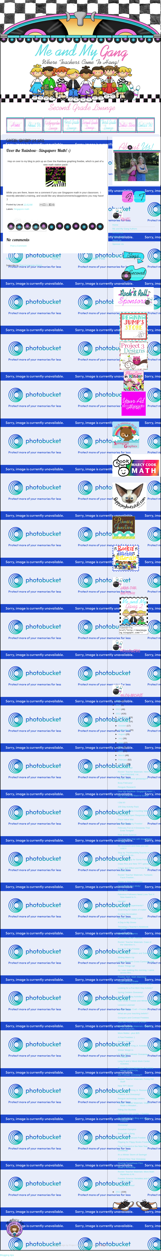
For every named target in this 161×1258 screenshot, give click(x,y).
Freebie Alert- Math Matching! (132, 978)
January (122, 765)
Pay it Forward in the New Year (133, 1147)
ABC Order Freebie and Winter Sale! (135, 1002)
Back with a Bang (126, 1135)
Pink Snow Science (127, 836)
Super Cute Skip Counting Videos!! (134, 812)
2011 (118, 1193)
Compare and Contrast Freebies (133, 1019)
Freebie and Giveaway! (129, 1096)
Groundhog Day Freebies (130, 939)
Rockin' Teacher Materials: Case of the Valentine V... (134, 944)
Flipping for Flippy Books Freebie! (134, 1143)
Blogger (103, 1246)
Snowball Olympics (127, 1131)
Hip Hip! (122, 903)
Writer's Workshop (126, 1169)
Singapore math (21, 209)
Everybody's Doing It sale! (130, 919)
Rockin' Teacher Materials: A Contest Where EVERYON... (135, 1070)
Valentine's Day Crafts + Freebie (133, 1115)
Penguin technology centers (131, 1100)
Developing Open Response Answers (136, 817)
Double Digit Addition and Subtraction (136, 954)
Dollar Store (118, 236)
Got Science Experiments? (131, 907)
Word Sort (123, 891)
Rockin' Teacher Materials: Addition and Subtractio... (135, 1028)
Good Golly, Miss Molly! (129, 887)
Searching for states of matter (132, 911)
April (120, 752)
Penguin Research (127, 788)
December (123, 719)
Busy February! (125, 784)
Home (56, 258)
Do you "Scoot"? (126, 1043)
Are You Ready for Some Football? (134, 861)
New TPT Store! (125, 1087)
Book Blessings (125, 769)
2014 (118, 706)
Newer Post (14, 258)
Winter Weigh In (125, 1051)
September (124, 731)
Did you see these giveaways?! (133, 780)
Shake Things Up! (126, 967)
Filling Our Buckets (127, 1111)
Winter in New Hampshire (130, 883)
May (120, 748)
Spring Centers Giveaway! (130, 994)
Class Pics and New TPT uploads (134, 865)
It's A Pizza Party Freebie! (130, 825)
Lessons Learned (126, 1006)
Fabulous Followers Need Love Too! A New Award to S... (136, 897)
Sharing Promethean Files (130, 1164)
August (122, 735)
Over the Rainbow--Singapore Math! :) (136, 793)
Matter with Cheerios (128, 935)
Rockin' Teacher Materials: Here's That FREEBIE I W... (134, 774)
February (123, 761)
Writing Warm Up (126, 959)
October (122, 727)
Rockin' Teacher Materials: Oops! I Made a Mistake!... (134, 1105)
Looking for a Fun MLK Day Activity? (135, 989)
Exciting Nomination (127, 915)
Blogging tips (7, 1256)
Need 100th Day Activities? (131, 998)
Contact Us (117, 232)
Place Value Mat (125, 821)
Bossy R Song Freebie (129, 950)
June (121, 744)
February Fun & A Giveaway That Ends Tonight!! (134, 830)
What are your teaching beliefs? (133, 1015)
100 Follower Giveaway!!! (130, 1076)
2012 (118, 715)
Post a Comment (18, 246)
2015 (118, 702)
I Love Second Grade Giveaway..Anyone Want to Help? (135, 983)
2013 (118, 710)
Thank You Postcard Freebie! (132, 1139)
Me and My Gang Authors (124, 229)
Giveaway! (123, 1126)
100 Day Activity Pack (128, 808)
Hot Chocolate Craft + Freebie (132, 1011)
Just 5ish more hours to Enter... (133, 1023)
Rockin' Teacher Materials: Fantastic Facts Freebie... (135, 877)
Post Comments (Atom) (30, 265)
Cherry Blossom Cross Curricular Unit (136, 963)
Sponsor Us (118, 244)
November (123, 723)
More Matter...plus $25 (128, 1034)
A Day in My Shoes (127, 924)
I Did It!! (121, 804)
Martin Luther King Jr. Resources (134, 1091)
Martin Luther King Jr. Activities (133, 1047)
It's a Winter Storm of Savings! (132, 1156)
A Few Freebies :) (126, 1039)
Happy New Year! (126, 1187)
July (120, 740)
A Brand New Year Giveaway (132, 1160)
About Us (116, 240)
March (121, 757)
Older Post (98, 258)
